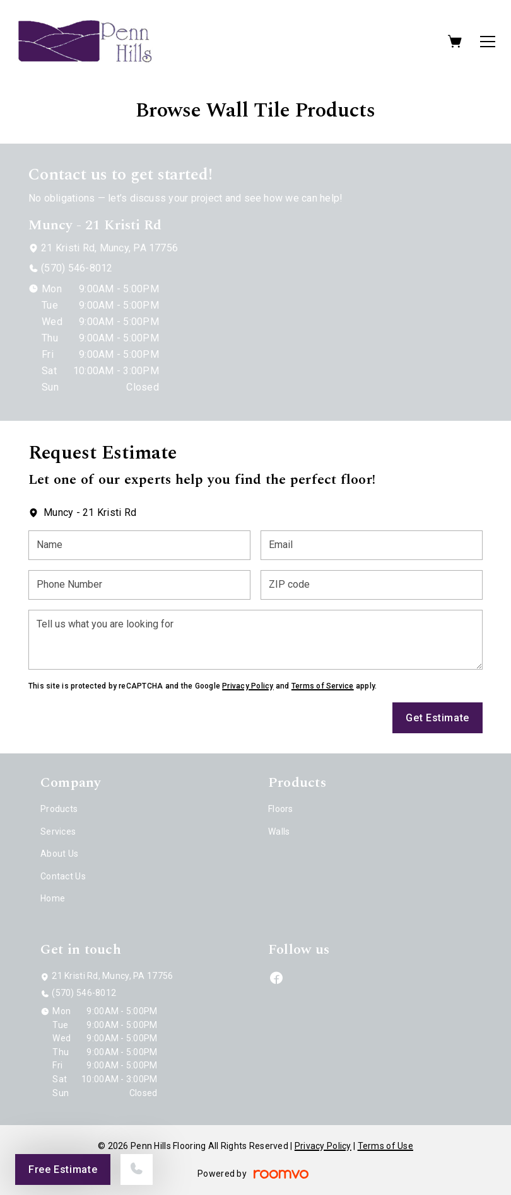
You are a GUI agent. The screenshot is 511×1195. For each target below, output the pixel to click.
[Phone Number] (139, 585)
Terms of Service (322, 686)
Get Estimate (437, 718)
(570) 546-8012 (76, 268)
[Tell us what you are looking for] (255, 640)
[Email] (372, 545)
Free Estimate (62, 1169)
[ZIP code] (372, 585)
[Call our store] (136, 1169)
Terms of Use (385, 1146)
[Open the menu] (487, 41)
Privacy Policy (247, 686)
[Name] (139, 545)
